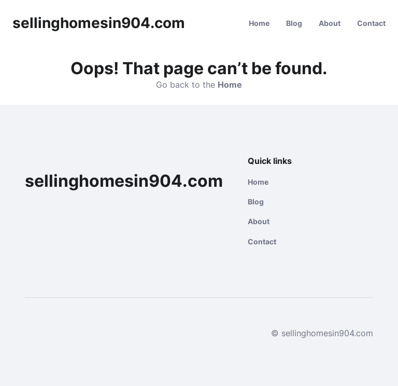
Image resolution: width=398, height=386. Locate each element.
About (329, 23)
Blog (294, 23)
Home (259, 23)
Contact (371, 23)
